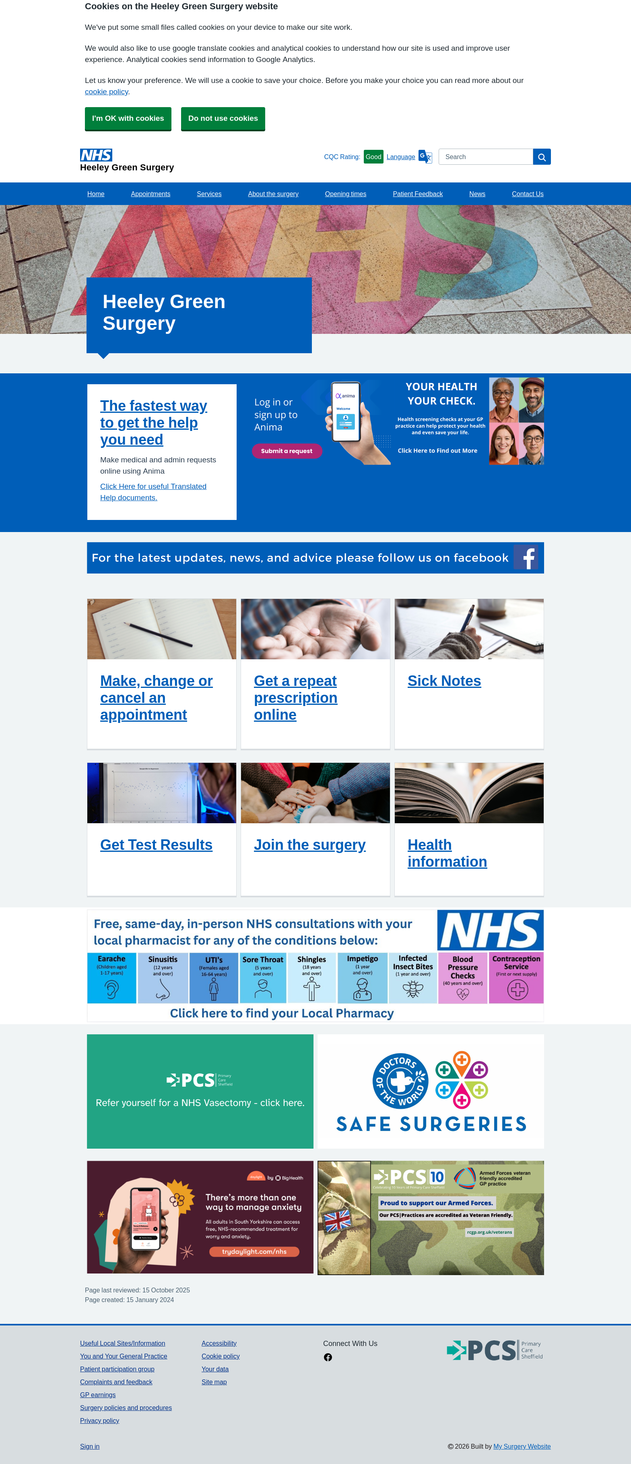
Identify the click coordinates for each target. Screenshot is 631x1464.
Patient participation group (117, 1369)
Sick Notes (444, 680)
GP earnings (98, 1395)
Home (96, 194)
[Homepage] (200, 160)
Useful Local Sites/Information (122, 1343)
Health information (447, 853)
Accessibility (219, 1343)
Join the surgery (310, 844)
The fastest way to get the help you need (153, 422)
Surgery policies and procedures (126, 1407)
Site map (214, 1382)
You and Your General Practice (123, 1356)
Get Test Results (156, 844)
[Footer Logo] (495, 1350)
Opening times (346, 194)
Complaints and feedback (116, 1382)
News (477, 194)
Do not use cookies (223, 118)
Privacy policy (99, 1420)
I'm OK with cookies (128, 118)
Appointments (151, 194)
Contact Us (528, 194)
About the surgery (273, 194)
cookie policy (106, 91)
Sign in (89, 1446)
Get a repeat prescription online (296, 697)
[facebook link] (328, 1358)
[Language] (409, 157)
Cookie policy (221, 1356)
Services (209, 194)
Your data (215, 1369)
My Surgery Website (522, 1446)
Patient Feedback (418, 194)
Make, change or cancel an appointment (156, 697)
